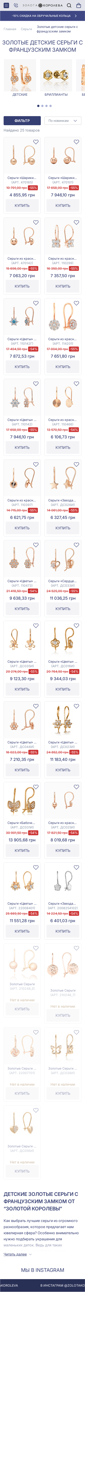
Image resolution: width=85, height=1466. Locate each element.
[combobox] (63, 121)
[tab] (38, 106)
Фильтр (22, 120)
